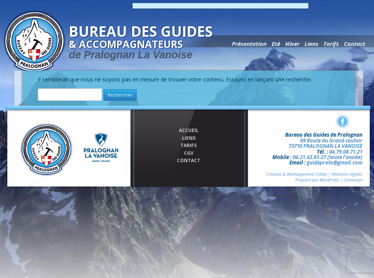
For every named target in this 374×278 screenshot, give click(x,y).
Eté (276, 43)
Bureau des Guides (146, 41)
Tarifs (331, 43)
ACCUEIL (189, 130)
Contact (354, 43)
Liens (311, 43)
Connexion (352, 180)
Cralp (321, 174)
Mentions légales (347, 174)
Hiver (292, 43)
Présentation (249, 43)
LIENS (189, 138)
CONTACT (188, 160)
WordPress (329, 180)
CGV (189, 153)
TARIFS (188, 145)
